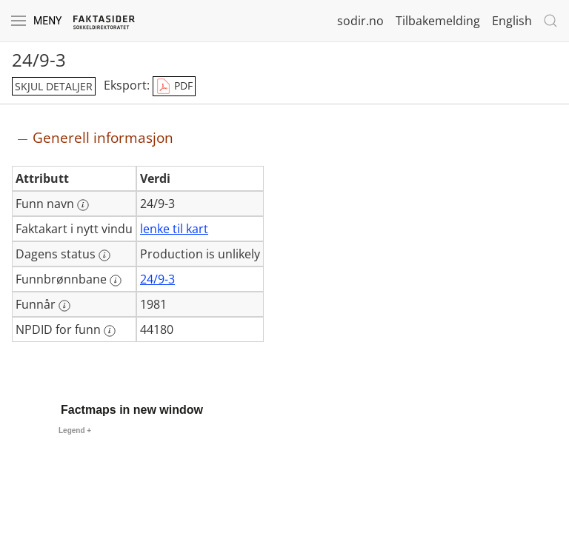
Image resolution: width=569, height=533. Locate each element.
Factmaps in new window (132, 409)
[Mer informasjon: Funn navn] (83, 205)
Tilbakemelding (438, 21)
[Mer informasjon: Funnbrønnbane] (116, 280)
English (512, 21)
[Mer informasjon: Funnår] (64, 306)
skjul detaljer (54, 86)
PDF (174, 86)
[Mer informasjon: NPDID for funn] (110, 331)
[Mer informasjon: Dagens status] (104, 255)
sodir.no (360, 21)
